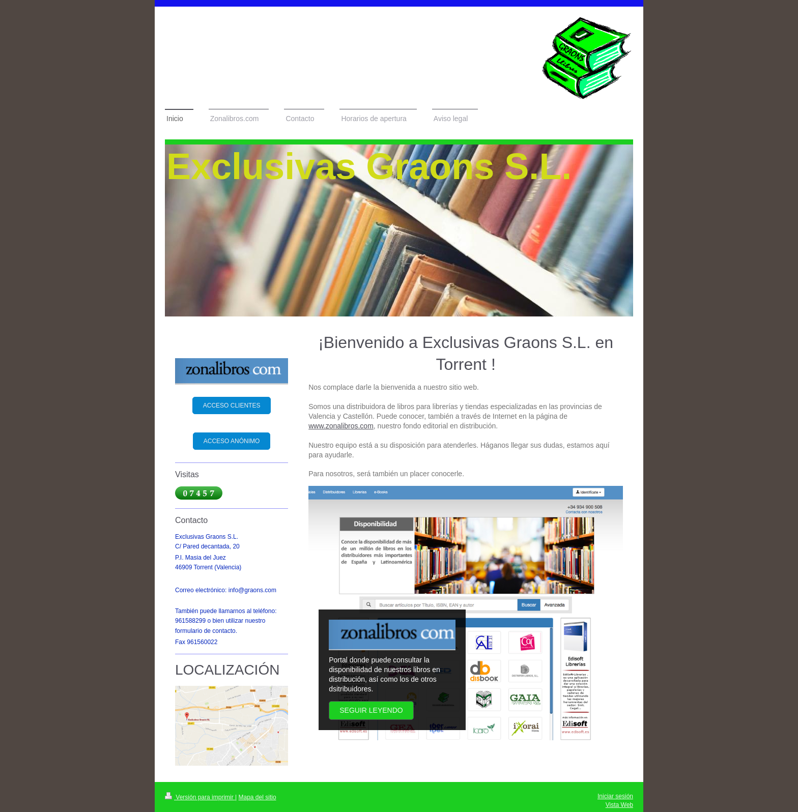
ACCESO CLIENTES (232, 405)
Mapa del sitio (257, 797)
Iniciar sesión (615, 796)
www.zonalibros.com (341, 426)
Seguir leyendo (371, 710)
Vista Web (619, 804)
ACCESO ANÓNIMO (232, 441)
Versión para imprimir (200, 797)
